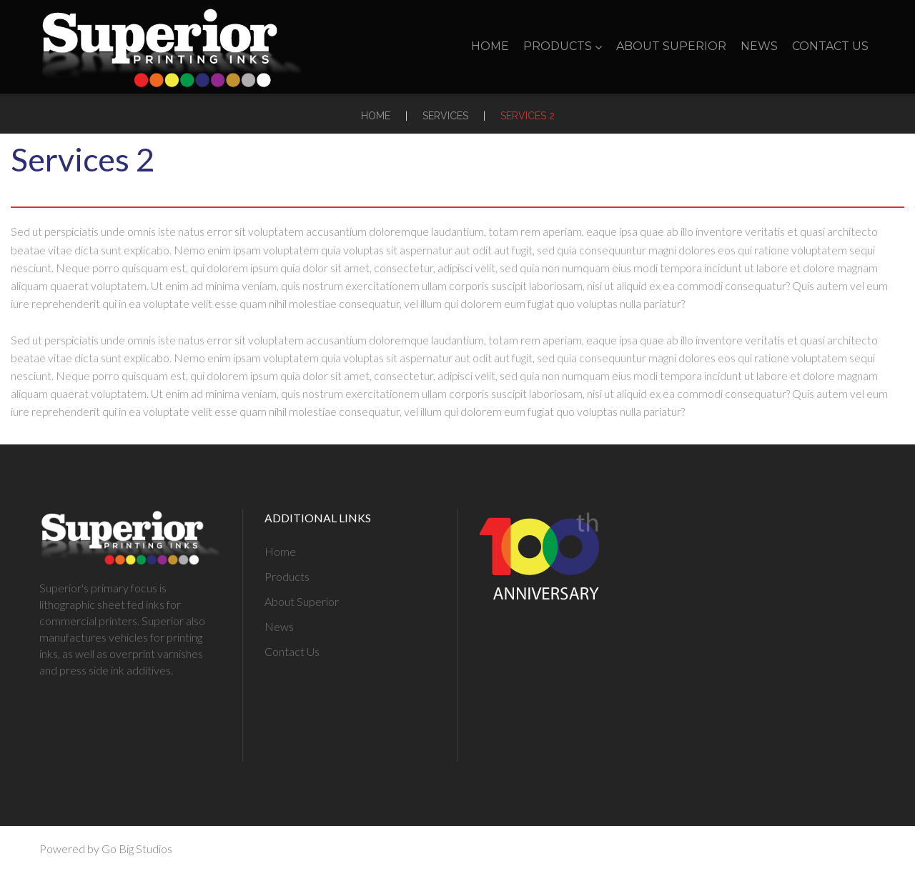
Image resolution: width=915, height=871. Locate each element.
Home (490, 46)
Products (562, 46)
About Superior (671, 46)
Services (445, 115)
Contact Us (830, 46)
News (759, 46)
